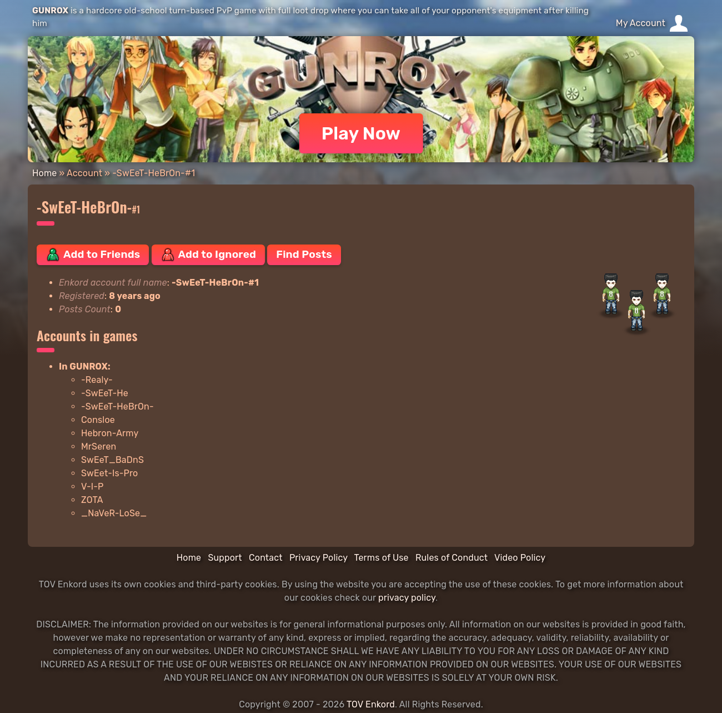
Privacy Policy (318, 557)
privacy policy (406, 597)
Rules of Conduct (451, 557)
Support (225, 557)
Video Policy (519, 557)
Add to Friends (93, 254)
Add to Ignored (209, 254)
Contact (266, 557)
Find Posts (304, 254)
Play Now (361, 133)
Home (44, 173)
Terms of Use (381, 557)
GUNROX (50, 11)
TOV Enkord (371, 704)
